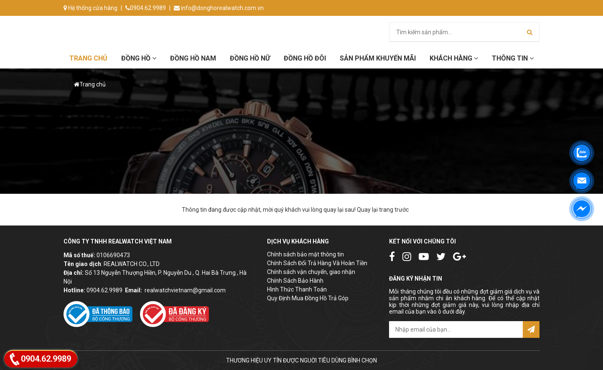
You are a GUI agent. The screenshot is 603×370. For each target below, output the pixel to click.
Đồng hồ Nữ (250, 58)
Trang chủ (88, 58)
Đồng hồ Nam (193, 58)
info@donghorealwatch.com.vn (219, 8)
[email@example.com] (456, 329)
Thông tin (513, 58)
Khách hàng (454, 58)
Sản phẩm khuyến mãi (378, 58)
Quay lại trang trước (383, 209)
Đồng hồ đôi (305, 58)
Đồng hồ (138, 58)
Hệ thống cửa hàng (90, 8)
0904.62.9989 (145, 8)
